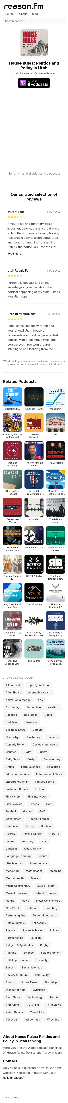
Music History (46, 885)
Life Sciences (14, 863)
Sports (10, 982)
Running (11, 952)
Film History (13, 796)
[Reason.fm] (24, 6)
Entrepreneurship (17, 781)
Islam (44, 841)
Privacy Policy (11, 1097)
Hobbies (46, 826)
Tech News (13, 997)
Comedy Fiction (15, 744)
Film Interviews (37, 796)
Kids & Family (32, 848)
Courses (11, 751)
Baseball (11, 714)
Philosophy (39, 922)
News (25, 900)
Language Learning (18, 856)
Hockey (10, 833)
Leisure (42, 856)
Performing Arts (15, 915)
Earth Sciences (30, 766)
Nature (10, 900)
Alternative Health (39, 692)
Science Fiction (50, 952)
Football (11, 811)
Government (13, 818)
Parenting (51, 908)
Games (27, 811)
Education (53, 766)
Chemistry (12, 737)
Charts (23, 14)
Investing (27, 841)
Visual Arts (37, 1012)
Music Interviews (16, 893)
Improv (10, 841)
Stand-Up (51, 982)
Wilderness (33, 1019)
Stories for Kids (15, 989)
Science (29, 952)
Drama (10, 766)
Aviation (53, 707)
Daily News (13, 759)
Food (49, 803)
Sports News (29, 982)
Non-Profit (12, 908)
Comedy (53, 737)
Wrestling (53, 1019)
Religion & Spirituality (19, 945)
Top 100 (10, 14)
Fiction (39, 789)
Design (31, 759)
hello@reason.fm (14, 1077)
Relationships (14, 937)
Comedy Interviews (45, 744)
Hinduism (12, 826)
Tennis (54, 997)
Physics (11, 930)
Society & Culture (17, 974)
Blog (35, 14)
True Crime (13, 1004)
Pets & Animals (15, 922)
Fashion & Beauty (17, 789)
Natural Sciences (45, 893)
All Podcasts (13, 685)
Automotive (33, 707)
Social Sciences (32, 967)
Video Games (14, 1012)
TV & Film (33, 1004)
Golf (42, 811)
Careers (38, 729)
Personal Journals (44, 915)
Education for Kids (17, 774)
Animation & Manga (18, 699)
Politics (54, 930)
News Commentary (48, 900)
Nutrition (32, 908)
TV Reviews (53, 1004)
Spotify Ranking (39, 685)
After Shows (13, 692)
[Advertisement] (34, 127)
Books (49, 714)
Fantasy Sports (44, 781)
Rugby (44, 945)
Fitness (34, 803)
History (29, 826)
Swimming (38, 989)
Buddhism (12, 722)
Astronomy (12, 707)
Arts (40, 699)
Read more (14, 253)
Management (38, 863)
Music (35, 878)
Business (31, 722)
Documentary (52, 759)
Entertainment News (49, 774)
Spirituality (42, 974)
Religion (35, 937)
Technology (34, 997)
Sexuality (42, 960)
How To (54, 833)
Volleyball (12, 1019)
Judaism (11, 848)
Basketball (31, 714)
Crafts (27, 751)
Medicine (55, 870)
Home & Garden (32, 833)
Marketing (12, 870)
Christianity (33, 737)
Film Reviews (14, 803)
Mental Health (15, 878)
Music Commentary (18, 885)
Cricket (42, 751)
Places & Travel (33, 930)
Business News (15, 729)
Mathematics (34, 870)
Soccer (10, 967)
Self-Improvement (17, 960)
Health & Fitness (39, 818)
